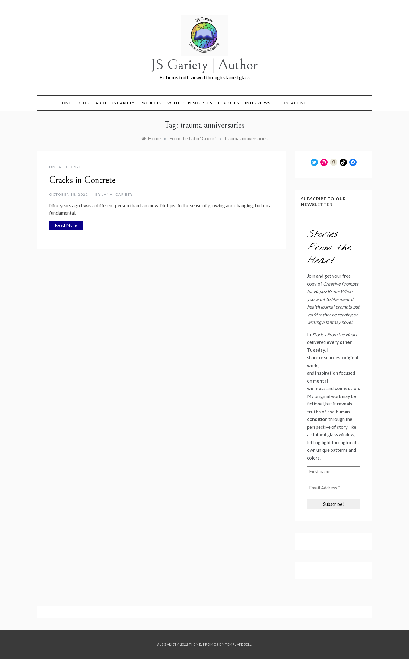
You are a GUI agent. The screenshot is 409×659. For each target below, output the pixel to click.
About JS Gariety (115, 103)
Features (228, 103)
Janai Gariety (117, 194)
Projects (151, 103)
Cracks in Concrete (82, 180)
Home (65, 103)
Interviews (257, 103)
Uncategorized (67, 167)
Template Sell (238, 644)
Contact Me (293, 103)
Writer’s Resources (189, 103)
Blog (84, 103)
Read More (66, 225)
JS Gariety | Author (204, 65)
